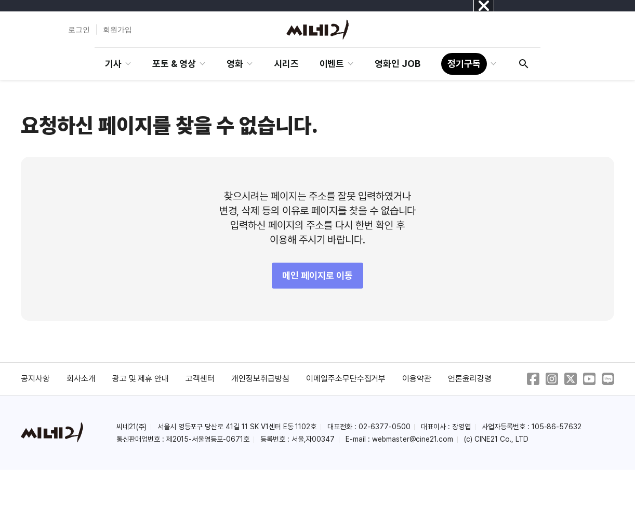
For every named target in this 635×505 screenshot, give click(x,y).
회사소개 (81, 379)
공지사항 (35, 379)
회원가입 (117, 29)
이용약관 (416, 379)
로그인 (79, 29)
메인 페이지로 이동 (317, 275)
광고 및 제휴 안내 (140, 379)
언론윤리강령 (470, 379)
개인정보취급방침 (260, 379)
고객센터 (200, 379)
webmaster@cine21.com (412, 439)
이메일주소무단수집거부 (346, 379)
